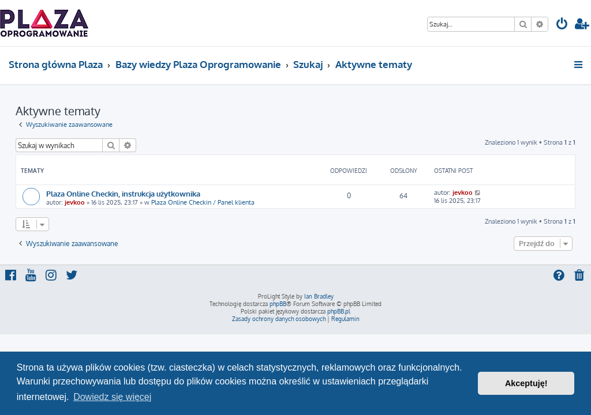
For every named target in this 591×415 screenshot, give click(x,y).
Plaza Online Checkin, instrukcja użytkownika (123, 193)
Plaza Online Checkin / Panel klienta (203, 202)
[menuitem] (562, 25)
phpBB (278, 303)
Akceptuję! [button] (526, 383)
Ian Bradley (319, 296)
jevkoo (75, 202)
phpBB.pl (338, 311)
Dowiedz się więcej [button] (112, 397)
